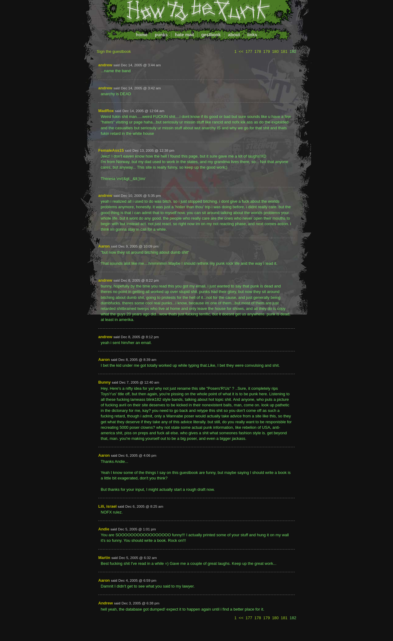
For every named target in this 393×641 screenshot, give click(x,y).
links (252, 34)
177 (249, 51)
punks (161, 34)
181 (284, 51)
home (141, 34)
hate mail (184, 34)
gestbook (211, 34)
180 (275, 51)
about (234, 34)
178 (257, 51)
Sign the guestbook (114, 51)
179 (266, 51)
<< (241, 51)
